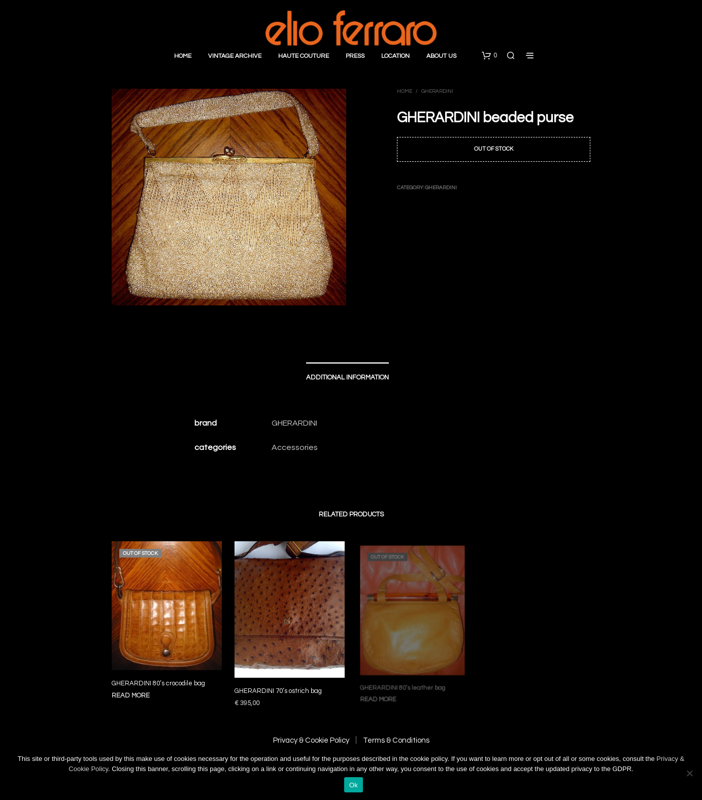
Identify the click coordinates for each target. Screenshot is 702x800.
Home (182, 56)
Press (355, 56)
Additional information (347, 377)
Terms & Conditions (396, 740)
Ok (353, 785)
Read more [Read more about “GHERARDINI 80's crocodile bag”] (131, 695)
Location (395, 56)
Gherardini (437, 91)
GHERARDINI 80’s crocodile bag (158, 683)
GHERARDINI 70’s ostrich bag (279, 686)
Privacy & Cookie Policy (311, 740)
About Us (441, 56)
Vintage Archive (234, 56)
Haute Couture (303, 56)
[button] (489, 56)
